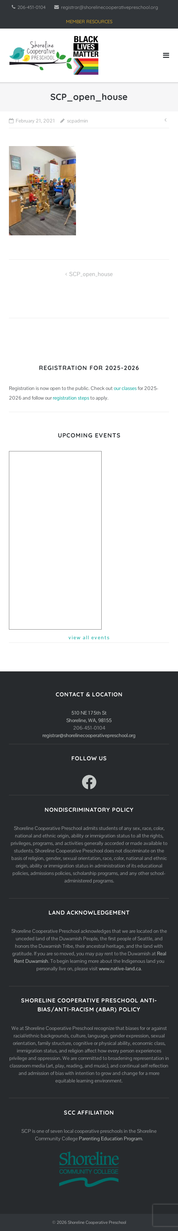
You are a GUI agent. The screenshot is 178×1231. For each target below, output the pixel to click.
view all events (89, 637)
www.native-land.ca (120, 968)
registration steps (71, 398)
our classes (125, 388)
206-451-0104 (31, 7)
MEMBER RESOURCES (89, 21)
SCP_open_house (91, 274)
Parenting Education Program (110, 1138)
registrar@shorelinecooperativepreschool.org (109, 7)
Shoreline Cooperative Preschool (97, 1222)
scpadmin (77, 120)
